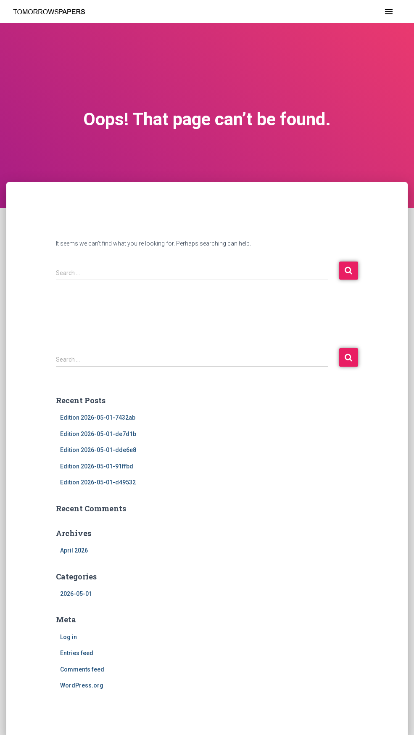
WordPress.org (81, 685)
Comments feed (82, 669)
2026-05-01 (76, 593)
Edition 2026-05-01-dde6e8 (98, 450)
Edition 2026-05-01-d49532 (98, 482)
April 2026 (74, 550)
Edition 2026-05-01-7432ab (97, 417)
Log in (68, 637)
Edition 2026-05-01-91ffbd (96, 466)
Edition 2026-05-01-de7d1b (98, 434)
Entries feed (76, 653)
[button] (388, 11)
